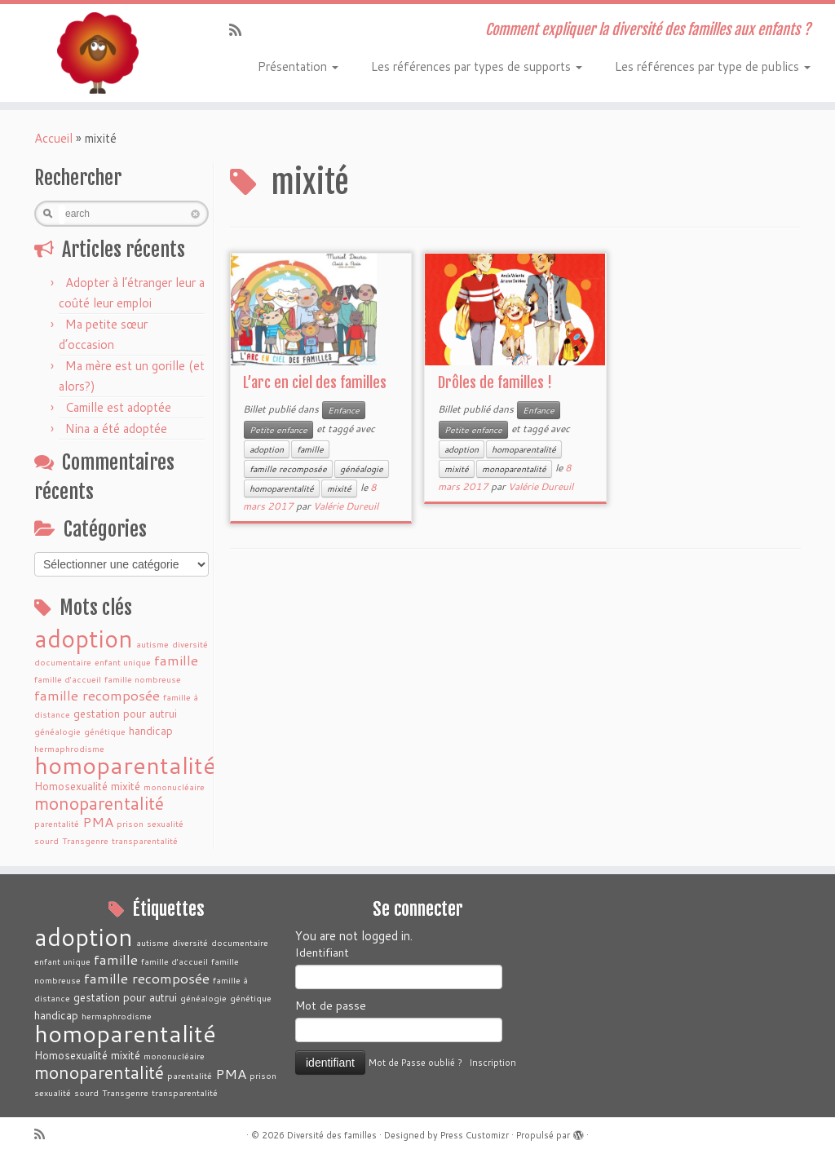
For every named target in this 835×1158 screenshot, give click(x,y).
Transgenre (85, 840)
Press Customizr (474, 1135)
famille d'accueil (67, 679)
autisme (152, 644)
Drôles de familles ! (495, 382)
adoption (83, 638)
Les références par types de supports (476, 66)
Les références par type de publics (713, 66)
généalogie (57, 731)
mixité (125, 785)
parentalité (56, 823)
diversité (190, 644)
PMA (97, 821)
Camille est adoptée (118, 407)
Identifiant (322, 952)
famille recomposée (97, 695)
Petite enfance (278, 429)
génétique (105, 731)
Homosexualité (71, 785)
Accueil (53, 138)
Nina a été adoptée (116, 428)
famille (176, 660)
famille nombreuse (142, 679)
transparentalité (145, 840)
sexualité (165, 823)
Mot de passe (330, 1005)
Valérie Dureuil (345, 506)
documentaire (62, 662)
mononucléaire (174, 786)
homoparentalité (125, 764)
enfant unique (123, 662)
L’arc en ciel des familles (315, 382)
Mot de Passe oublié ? (415, 1062)
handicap (151, 730)
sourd (46, 840)
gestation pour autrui (125, 713)
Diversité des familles (332, 1135)
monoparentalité (99, 803)
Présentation (298, 66)
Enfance (344, 410)
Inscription (492, 1062)
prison (130, 823)
